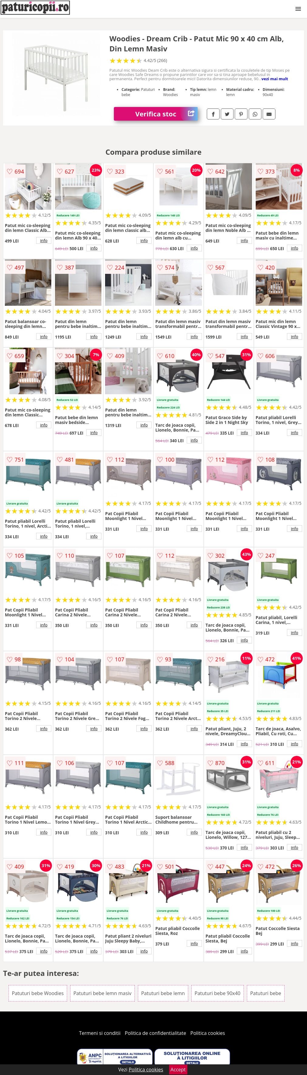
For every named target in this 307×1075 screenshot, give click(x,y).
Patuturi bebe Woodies (37, 993)
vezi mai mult (274, 78)
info (43, 240)
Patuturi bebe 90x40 (217, 993)
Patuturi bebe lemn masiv (102, 993)
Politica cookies (207, 1033)
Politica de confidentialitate (155, 1033)
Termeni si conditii (100, 1033)
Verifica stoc (166, 114)
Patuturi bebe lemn (163, 993)
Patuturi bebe (265, 993)
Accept (178, 1069)
